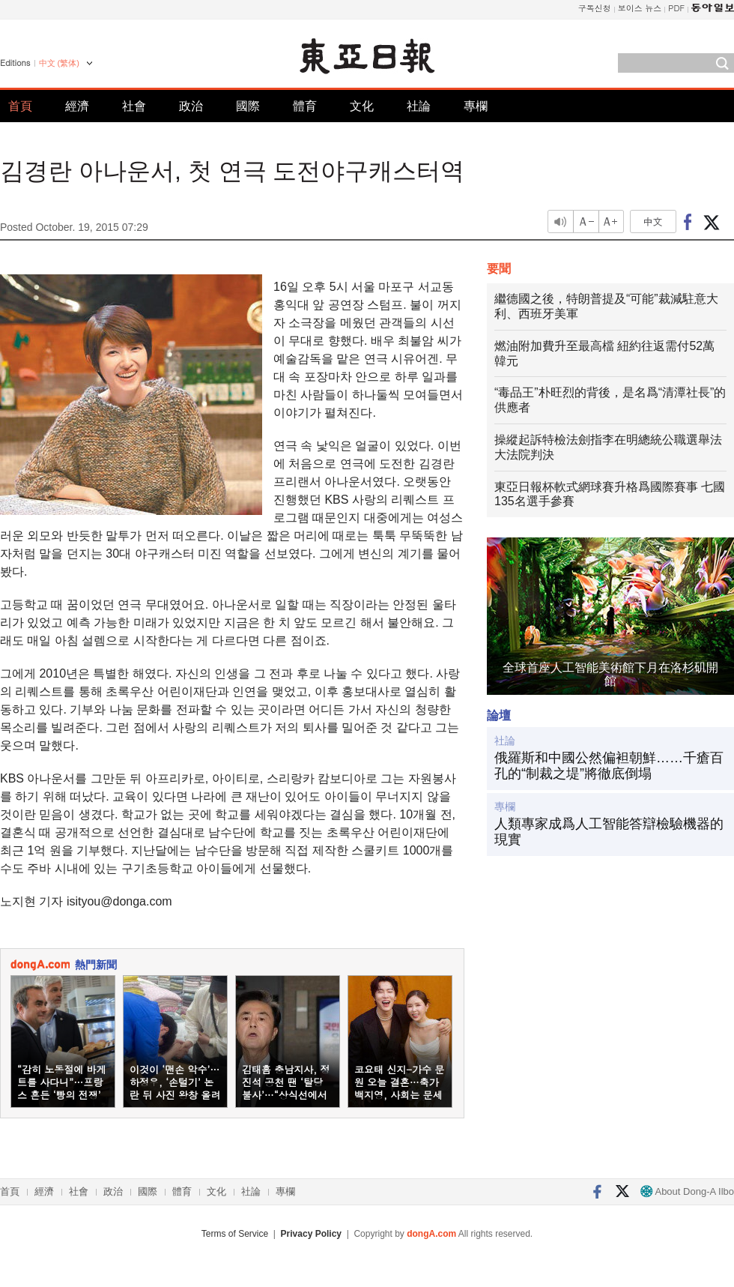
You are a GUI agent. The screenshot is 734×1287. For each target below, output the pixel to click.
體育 (305, 106)
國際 (248, 106)
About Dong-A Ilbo (687, 1191)
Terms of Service (234, 1234)
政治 (191, 106)
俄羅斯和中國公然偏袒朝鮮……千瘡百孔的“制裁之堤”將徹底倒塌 (609, 766)
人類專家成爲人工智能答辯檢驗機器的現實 (609, 832)
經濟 (77, 106)
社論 (419, 106)
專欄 (476, 106)
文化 (362, 106)
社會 (134, 106)
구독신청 (594, 7)
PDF (676, 7)
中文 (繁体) (59, 62)
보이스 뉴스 (640, 7)
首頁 (20, 106)
